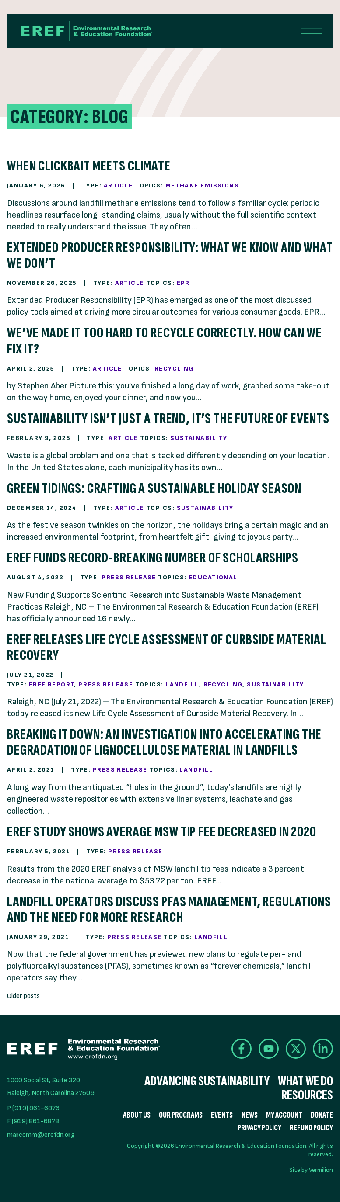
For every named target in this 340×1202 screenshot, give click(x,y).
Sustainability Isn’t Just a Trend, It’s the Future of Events (168, 418)
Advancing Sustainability (207, 1081)
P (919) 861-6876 (33, 1108)
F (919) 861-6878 (33, 1121)
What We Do (305, 1081)
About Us (137, 1115)
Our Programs (181, 1115)
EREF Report (51, 684)
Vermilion (321, 1170)
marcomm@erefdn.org (41, 1135)
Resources (307, 1095)
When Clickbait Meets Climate (89, 166)
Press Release (129, 577)
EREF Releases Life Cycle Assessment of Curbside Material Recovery (166, 647)
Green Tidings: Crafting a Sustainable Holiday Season (154, 488)
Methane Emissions (202, 185)
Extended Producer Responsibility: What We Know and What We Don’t (170, 255)
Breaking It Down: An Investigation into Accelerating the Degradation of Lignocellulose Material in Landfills (164, 742)
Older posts (23, 996)
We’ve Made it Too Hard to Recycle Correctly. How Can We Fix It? (164, 340)
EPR (183, 283)
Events (222, 1115)
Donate (322, 1115)
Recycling (174, 368)
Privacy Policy (259, 1128)
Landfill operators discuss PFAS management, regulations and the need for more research (169, 909)
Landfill (182, 684)
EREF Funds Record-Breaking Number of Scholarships (152, 558)
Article (118, 185)
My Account (284, 1115)
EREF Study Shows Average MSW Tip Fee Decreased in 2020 (161, 832)
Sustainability (198, 438)
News (250, 1115)
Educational (213, 577)
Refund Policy (311, 1128)
